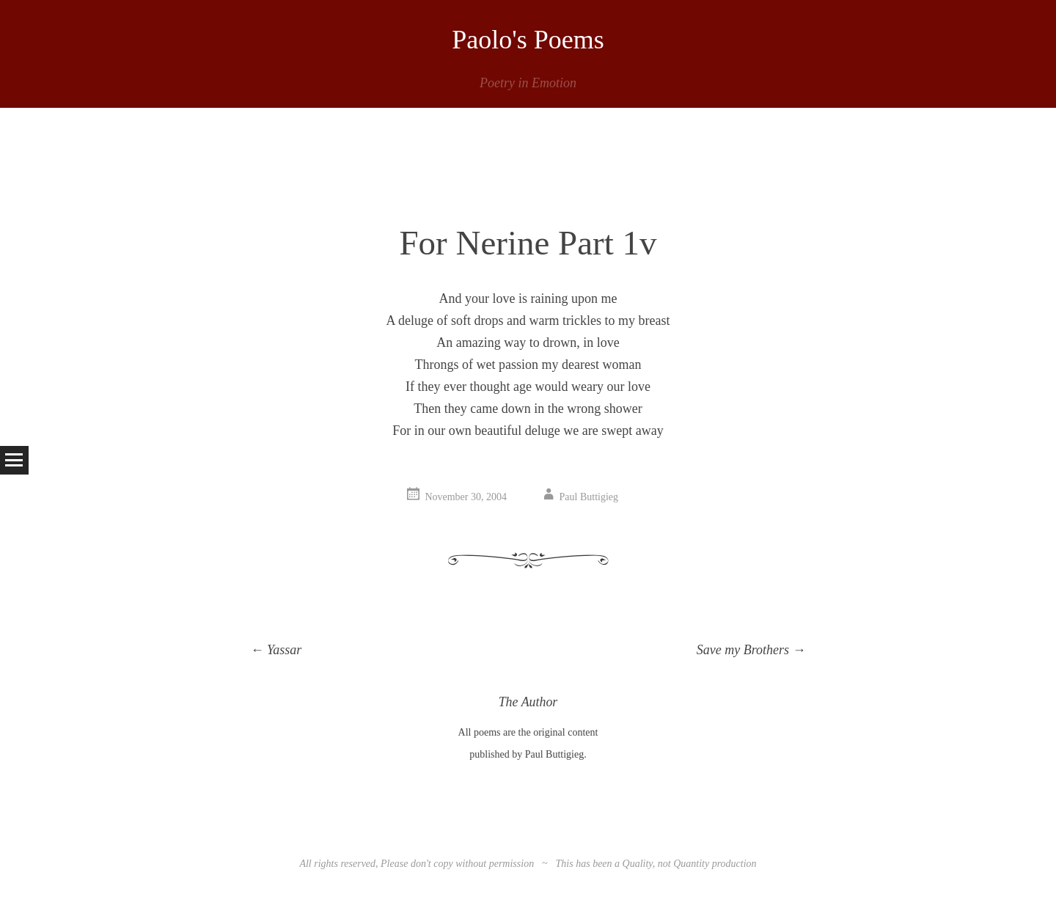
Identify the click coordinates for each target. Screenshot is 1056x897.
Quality (638, 863)
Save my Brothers (751, 649)
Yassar (276, 649)
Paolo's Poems (528, 39)
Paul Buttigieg (589, 496)
